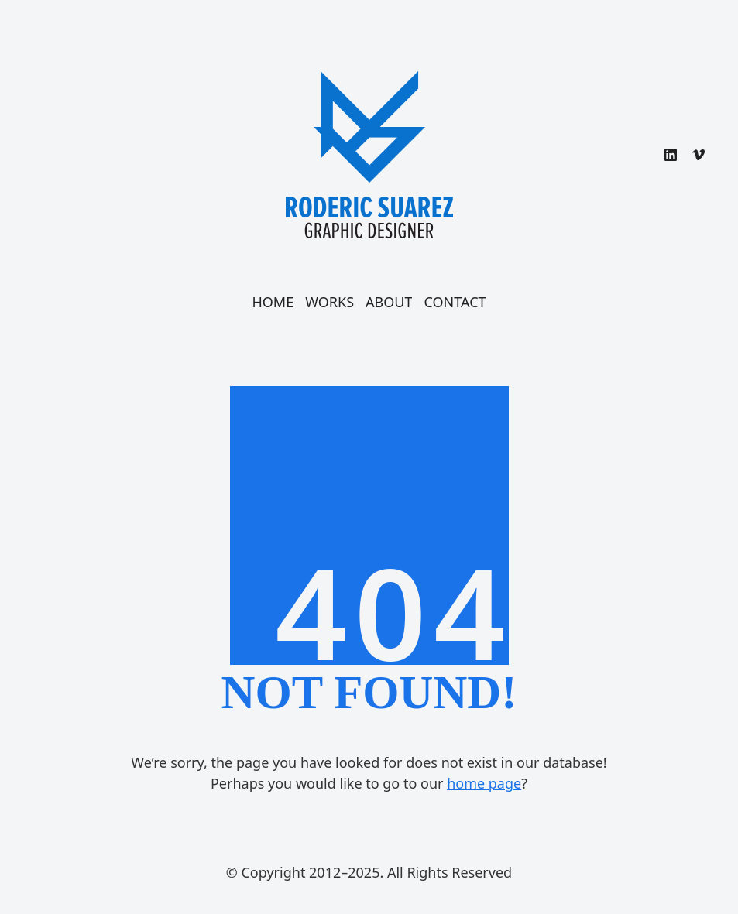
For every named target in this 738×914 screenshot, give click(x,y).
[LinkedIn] (670, 155)
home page (484, 783)
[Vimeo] (698, 155)
